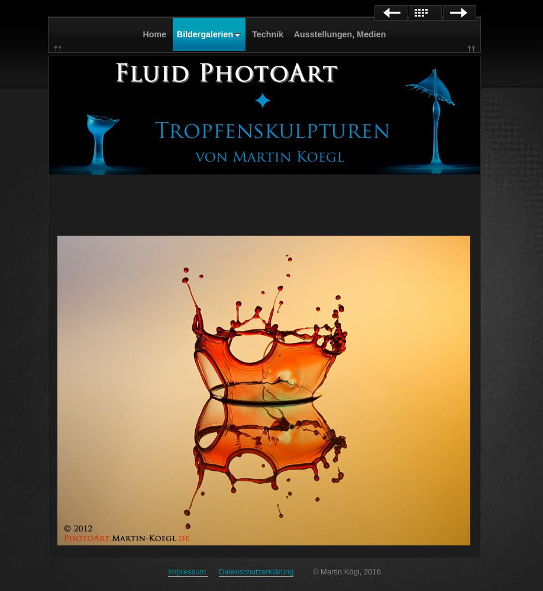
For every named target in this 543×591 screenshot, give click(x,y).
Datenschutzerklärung (256, 571)
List (425, 13)
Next (459, 13)
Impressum (188, 571)
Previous (391, 13)
